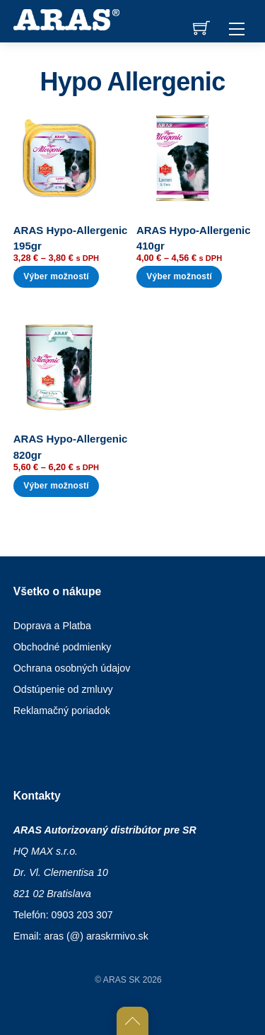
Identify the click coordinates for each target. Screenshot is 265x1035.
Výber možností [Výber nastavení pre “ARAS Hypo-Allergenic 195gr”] (56, 276)
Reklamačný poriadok (61, 710)
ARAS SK (122, 980)
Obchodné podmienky (62, 647)
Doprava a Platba (52, 625)
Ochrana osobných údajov (72, 668)
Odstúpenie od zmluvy (63, 689)
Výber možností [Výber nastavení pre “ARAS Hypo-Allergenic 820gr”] (56, 486)
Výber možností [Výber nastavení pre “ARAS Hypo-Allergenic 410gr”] (179, 276)
